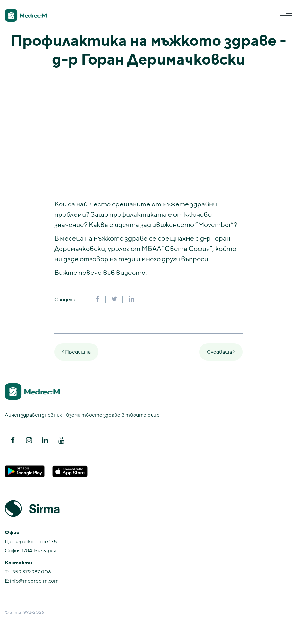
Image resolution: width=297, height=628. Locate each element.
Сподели (64, 299)
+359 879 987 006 (30, 571)
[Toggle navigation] (286, 16)
